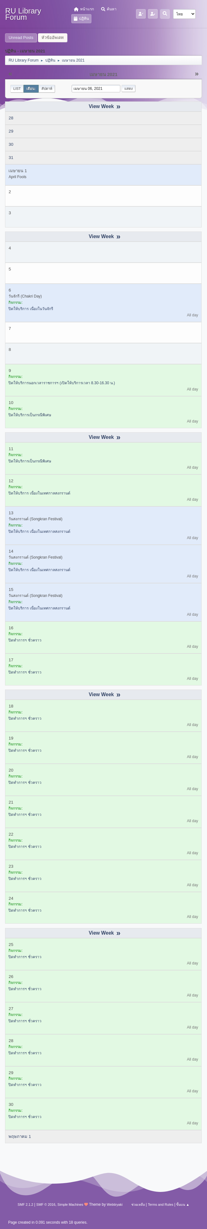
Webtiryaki (115, 1204)
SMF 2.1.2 (25, 1204)
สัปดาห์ (46, 88)
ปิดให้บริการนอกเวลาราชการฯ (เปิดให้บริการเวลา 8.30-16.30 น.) (61, 383)
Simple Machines (70, 1204)
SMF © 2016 (45, 1204)
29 (10, 131)
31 (10, 157)
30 (10, 144)
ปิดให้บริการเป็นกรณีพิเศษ (29, 415)
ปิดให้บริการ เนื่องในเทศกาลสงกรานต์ (39, 493)
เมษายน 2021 (103, 74)
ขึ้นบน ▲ (182, 1204)
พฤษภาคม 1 (19, 1136)
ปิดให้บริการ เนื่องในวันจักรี (30, 309)
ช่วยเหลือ (138, 1204)
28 (10, 118)
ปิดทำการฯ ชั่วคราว (24, 640)
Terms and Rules (160, 1204)
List (17, 88)
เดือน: (31, 88)
